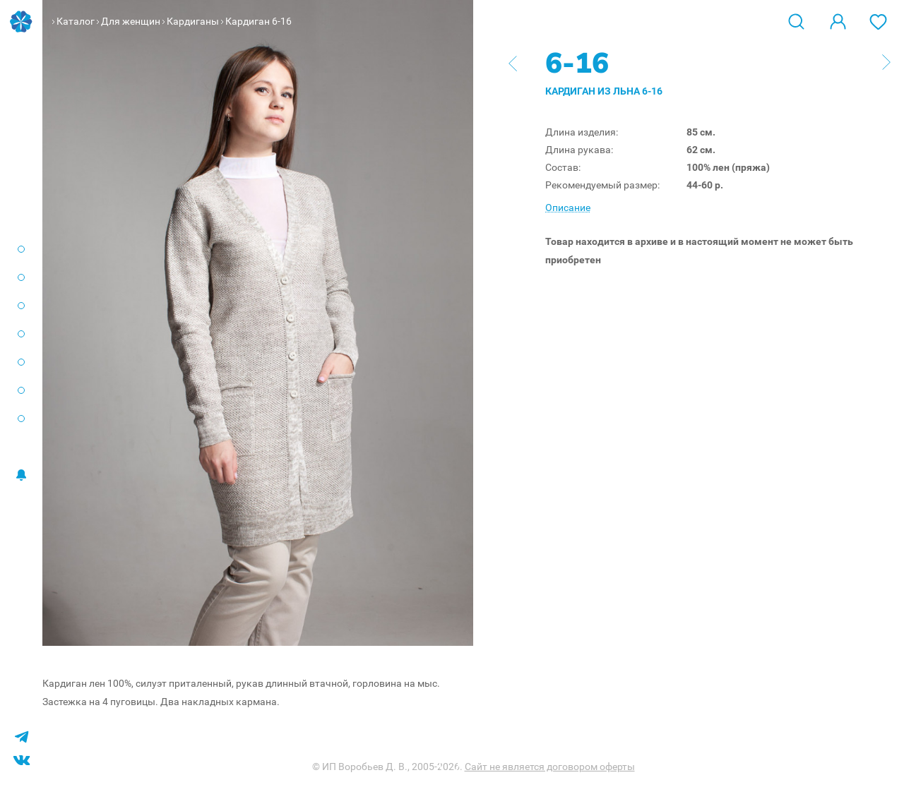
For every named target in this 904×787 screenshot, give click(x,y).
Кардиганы (193, 21)
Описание (567, 207)
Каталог (75, 21)
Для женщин (130, 21)
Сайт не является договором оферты (550, 766)
